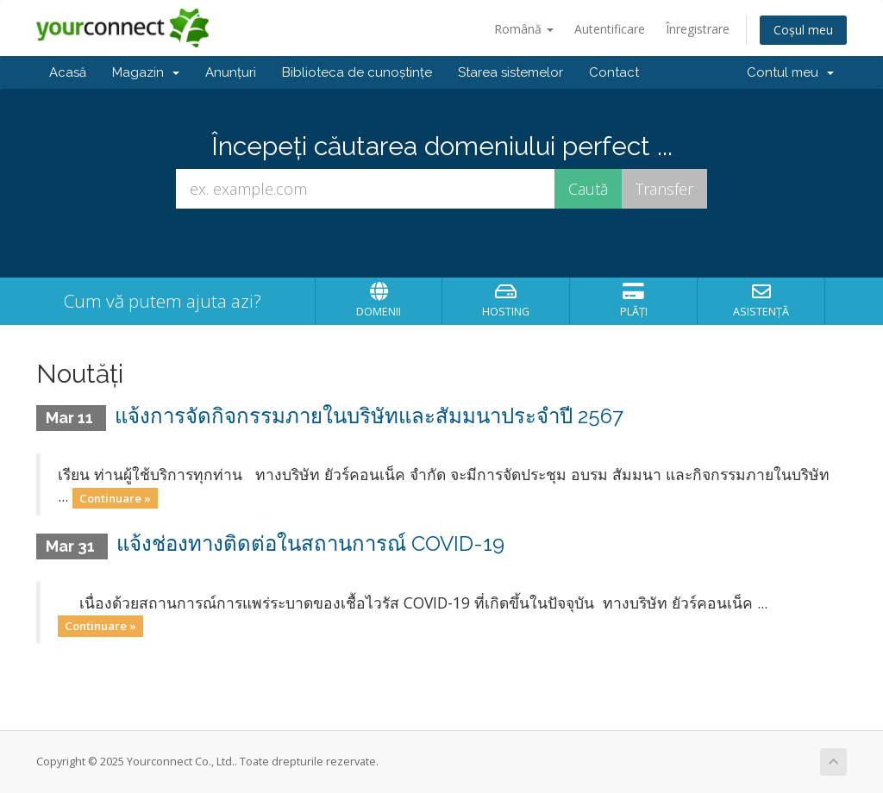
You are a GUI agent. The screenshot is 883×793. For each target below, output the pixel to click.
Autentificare (609, 29)
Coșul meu (803, 30)
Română (524, 29)
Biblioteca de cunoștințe (357, 72)
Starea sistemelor (510, 72)
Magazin (145, 72)
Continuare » (115, 497)
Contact (614, 72)
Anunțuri (230, 72)
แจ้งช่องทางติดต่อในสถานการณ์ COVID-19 (310, 543)
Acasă (67, 72)
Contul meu (790, 72)
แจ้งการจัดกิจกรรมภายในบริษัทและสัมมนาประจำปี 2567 (369, 415)
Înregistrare (698, 29)
